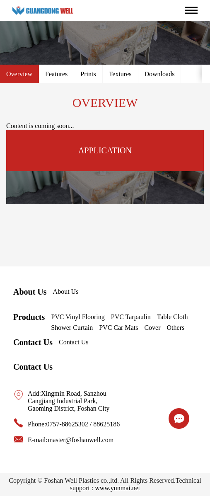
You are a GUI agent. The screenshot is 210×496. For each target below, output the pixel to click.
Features (56, 73)
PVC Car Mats (118, 327)
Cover (152, 327)
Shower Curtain (72, 327)
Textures (120, 73)
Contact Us (33, 342)
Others (176, 327)
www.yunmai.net (117, 487)
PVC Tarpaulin (131, 316)
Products (29, 317)
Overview (19, 73)
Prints (88, 73)
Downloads (160, 73)
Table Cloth (172, 316)
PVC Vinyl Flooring (77, 316)
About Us (30, 291)
